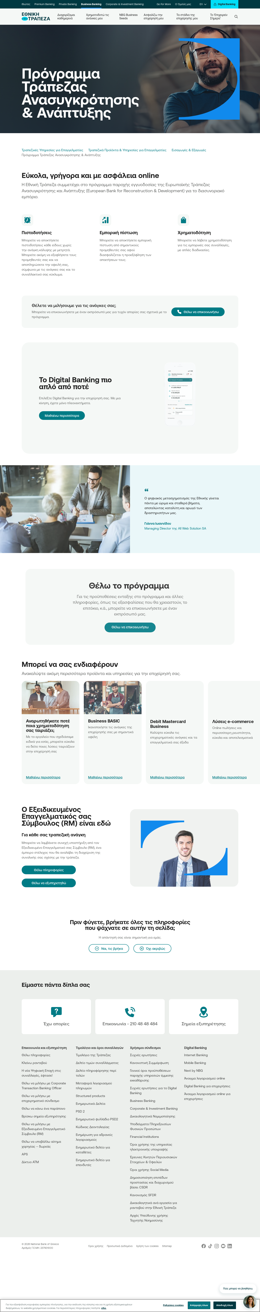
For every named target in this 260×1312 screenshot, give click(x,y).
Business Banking (91, 4)
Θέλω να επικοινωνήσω (130, 619)
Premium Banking (44, 4)
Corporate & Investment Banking (125, 4)
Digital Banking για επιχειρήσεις (207, 1086)
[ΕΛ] (203, 4)
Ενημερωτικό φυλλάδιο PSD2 (97, 1119)
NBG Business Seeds (128, 16)
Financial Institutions (144, 1136)
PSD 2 (80, 1111)
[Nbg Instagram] (216, 1246)
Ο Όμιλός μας (183, 4)
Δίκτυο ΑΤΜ (30, 1162)
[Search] (236, 16)
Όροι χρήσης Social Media (149, 1169)
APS (25, 1154)
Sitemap (167, 1246)
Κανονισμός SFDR (143, 1195)
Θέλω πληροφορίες (36, 1055)
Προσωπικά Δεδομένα (120, 1246)
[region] (130, 1305)
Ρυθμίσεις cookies (173, 1305)
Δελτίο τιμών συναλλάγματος (97, 1062)
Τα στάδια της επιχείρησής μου (187, 16)
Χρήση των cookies (147, 1246)
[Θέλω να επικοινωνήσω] (198, 311)
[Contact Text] (130, 1016)
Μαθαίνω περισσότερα (62, 415)
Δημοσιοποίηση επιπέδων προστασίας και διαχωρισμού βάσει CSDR (152, 1182)
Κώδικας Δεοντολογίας (92, 1127)
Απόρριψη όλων (199, 1305)
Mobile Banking (195, 1062)
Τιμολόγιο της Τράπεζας (93, 1055)
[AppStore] (197, 1108)
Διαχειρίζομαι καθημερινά (66, 16)
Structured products (90, 1096)
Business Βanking (142, 1100)
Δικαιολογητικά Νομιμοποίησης (152, 1116)
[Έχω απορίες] (56, 1016)
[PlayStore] (197, 1111)
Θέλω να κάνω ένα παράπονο (43, 1108)
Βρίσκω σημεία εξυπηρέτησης (44, 1116)
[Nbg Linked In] (230, 1246)
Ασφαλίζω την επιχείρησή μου (154, 16)
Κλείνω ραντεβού (34, 1062)
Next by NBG (193, 1070)
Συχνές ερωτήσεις (143, 1055)
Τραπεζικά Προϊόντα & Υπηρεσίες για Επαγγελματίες (127, 150)
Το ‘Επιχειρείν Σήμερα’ (219, 16)
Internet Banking (196, 1055)
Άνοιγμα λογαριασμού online (204, 1078)
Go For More (164, 4)
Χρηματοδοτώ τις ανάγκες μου (98, 16)
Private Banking (68, 4)
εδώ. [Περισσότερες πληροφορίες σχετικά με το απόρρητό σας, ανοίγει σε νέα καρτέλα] (103, 1308)
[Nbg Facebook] (204, 1246)
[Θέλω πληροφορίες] (49, 870)
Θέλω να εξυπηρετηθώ (49, 883)
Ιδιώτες (26, 4)
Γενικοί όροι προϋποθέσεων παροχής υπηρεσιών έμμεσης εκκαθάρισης (152, 1075)
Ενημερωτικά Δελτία (90, 1103)
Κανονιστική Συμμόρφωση (149, 1062)
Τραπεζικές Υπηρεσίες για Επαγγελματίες (52, 150)
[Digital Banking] (224, 4)
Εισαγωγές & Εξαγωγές (189, 150)
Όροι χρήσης (96, 1246)
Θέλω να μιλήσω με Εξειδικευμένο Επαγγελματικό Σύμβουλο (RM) (43, 1128)
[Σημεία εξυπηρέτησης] (203, 1016)
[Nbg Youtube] (223, 1246)
